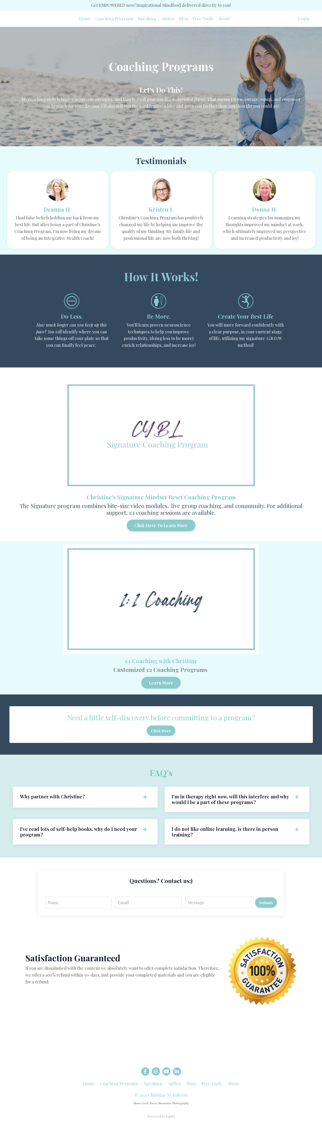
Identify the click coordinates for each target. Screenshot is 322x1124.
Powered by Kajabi (161, 1116)
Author (167, 18)
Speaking (147, 18)
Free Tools (203, 18)
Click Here (161, 730)
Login (303, 18)
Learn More (149, 683)
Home (85, 18)
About (223, 18)
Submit (266, 902)
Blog (183, 18)
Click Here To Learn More (149, 525)
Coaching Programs (114, 18)
